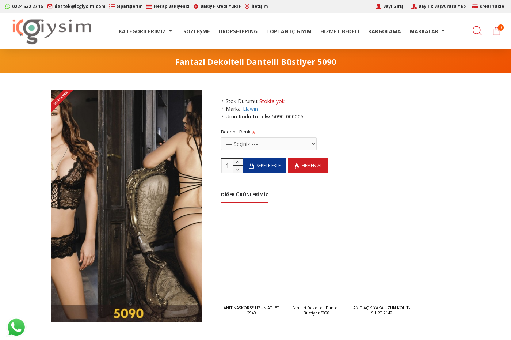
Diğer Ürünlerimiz (244, 195)
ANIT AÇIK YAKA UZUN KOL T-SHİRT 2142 (381, 310)
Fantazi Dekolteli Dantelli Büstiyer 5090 (316, 310)
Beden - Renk (236, 131)
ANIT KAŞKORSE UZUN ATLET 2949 (251, 310)
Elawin (250, 108)
